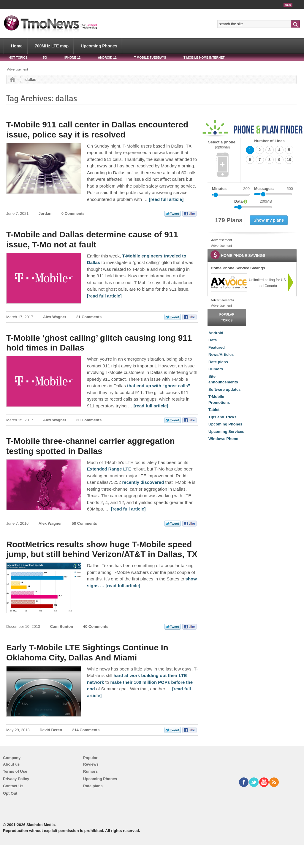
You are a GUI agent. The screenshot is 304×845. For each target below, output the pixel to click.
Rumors (215, 369)
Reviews (91, 764)
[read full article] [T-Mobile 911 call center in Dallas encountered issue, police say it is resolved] (166, 199)
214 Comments (85, 730)
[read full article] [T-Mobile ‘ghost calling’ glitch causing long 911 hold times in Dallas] (151, 405)
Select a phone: (222, 144)
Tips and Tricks (222, 417)
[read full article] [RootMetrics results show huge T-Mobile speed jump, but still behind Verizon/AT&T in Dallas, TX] (123, 585)
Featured (216, 347)
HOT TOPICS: (18, 57)
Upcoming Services (226, 431)
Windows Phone (223, 438)
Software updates (224, 389)
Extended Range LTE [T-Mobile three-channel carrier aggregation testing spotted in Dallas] (109, 468)
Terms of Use (15, 771)
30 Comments (89, 420)
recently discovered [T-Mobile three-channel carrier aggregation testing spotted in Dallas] (143, 482)
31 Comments (89, 317)
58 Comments (84, 523)
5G (45, 57)
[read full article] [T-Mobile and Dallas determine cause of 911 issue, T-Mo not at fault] (104, 295)
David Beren (50, 730)
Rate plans (218, 362)
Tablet (213, 409)
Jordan (45, 213)
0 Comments (73, 213)
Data (212, 340)
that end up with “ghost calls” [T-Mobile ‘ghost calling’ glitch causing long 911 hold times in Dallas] (158, 385)
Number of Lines (269, 141)
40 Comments (95, 626)
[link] (228, 283)
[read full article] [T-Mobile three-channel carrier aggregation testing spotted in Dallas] (128, 508)
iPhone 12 (72, 57)
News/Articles (221, 354)
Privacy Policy (16, 779)
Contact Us (13, 786)
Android (215, 333)
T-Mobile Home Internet (204, 57)
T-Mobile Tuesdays (150, 57)
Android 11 (107, 57)
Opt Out (10, 793)
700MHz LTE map (52, 46)
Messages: (273, 189)
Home (17, 46)
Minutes (219, 188)
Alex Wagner (54, 317)
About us (11, 764)
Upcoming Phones (99, 46)
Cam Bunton (61, 626)
